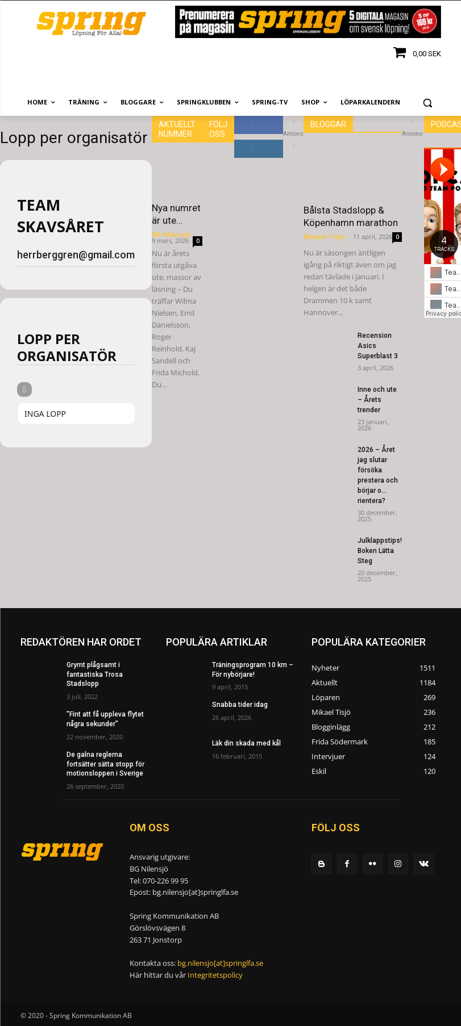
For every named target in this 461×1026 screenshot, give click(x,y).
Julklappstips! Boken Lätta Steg (380, 551)
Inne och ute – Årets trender (377, 400)
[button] (427, 102)
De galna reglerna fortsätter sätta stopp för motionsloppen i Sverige (105, 764)
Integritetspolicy (215, 975)
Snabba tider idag (240, 705)
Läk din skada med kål (246, 743)
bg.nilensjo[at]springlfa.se (220, 963)
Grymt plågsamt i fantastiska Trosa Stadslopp (95, 674)
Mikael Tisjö (324, 236)
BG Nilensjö (171, 234)
